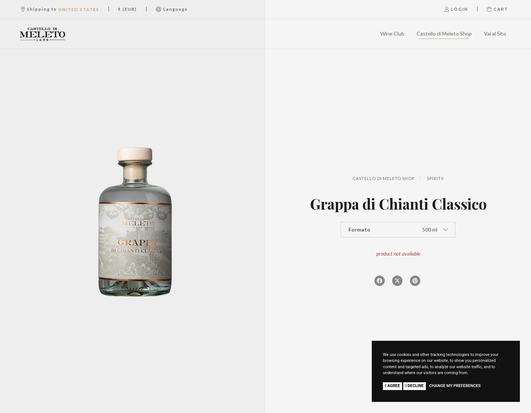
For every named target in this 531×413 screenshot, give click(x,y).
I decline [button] (414, 385)
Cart (497, 9)
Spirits (435, 178)
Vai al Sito (495, 33)
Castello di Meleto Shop (444, 33)
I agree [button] (392, 385)
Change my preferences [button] (455, 385)
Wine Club (392, 33)
